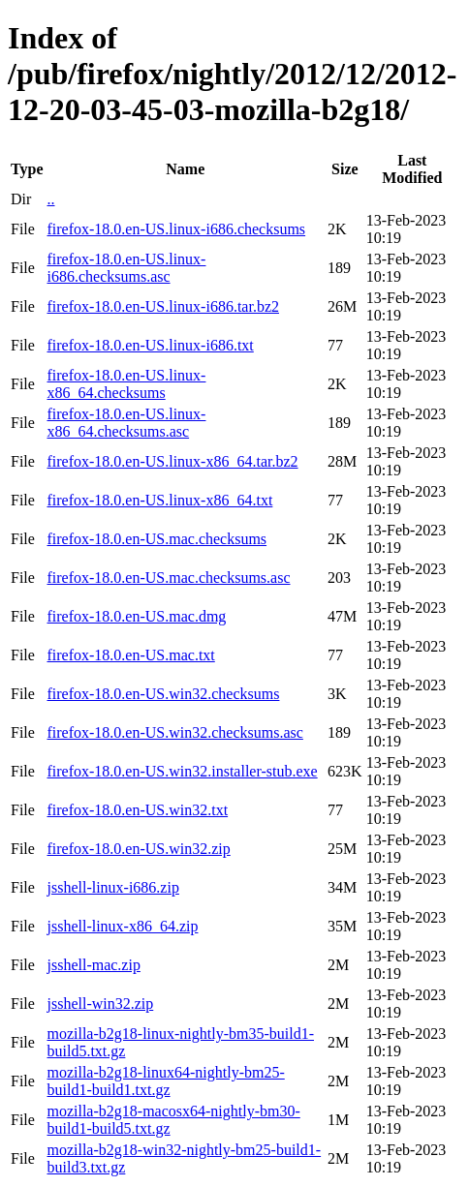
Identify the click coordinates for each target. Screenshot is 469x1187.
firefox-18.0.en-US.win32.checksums (163, 693)
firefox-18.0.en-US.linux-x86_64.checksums (126, 384)
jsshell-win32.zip (100, 1003)
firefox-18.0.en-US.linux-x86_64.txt (159, 500)
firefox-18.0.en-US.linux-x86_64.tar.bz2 (172, 461)
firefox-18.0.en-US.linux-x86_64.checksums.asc (126, 423)
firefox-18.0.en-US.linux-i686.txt (150, 345)
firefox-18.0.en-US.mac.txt (130, 655)
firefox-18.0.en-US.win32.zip (138, 848)
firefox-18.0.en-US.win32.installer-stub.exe (182, 771)
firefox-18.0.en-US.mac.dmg (136, 616)
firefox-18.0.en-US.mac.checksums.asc (168, 577)
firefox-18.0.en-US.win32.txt (137, 810)
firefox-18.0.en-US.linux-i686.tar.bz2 (163, 306)
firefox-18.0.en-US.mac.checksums (156, 539)
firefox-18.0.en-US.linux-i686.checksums (176, 229)
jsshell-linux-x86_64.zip (122, 926)
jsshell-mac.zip (93, 965)
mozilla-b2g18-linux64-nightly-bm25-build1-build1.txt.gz (165, 1081)
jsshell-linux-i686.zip (112, 887)
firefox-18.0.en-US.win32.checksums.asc (174, 732)
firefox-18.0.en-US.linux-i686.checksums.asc (126, 268)
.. (50, 199)
